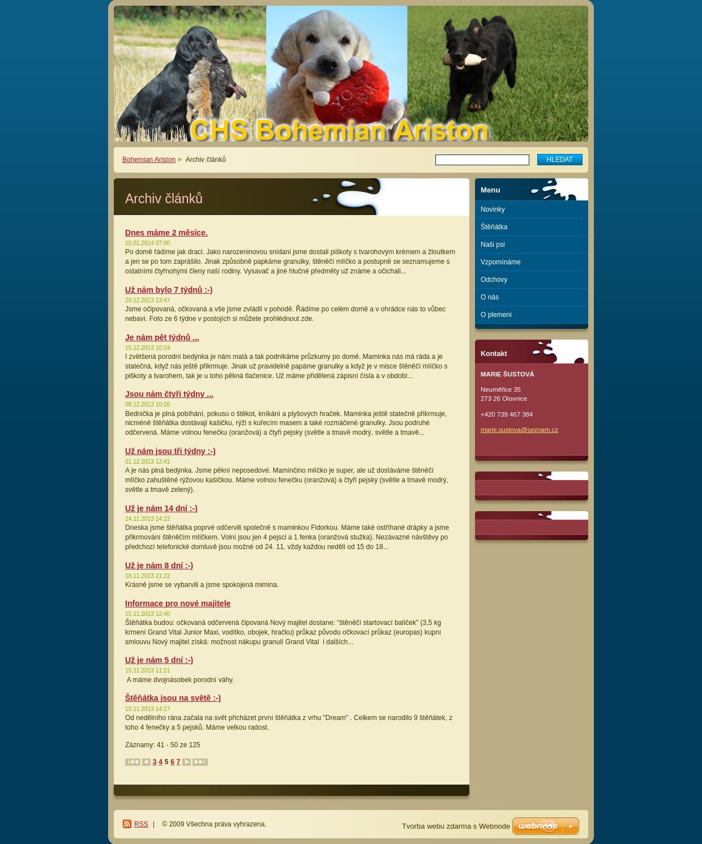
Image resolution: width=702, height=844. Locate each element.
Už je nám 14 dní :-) (161, 508)
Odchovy (494, 280)
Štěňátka (494, 227)
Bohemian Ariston (149, 160)
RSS (141, 824)
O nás (490, 297)
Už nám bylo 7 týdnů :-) (168, 289)
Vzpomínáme (501, 262)
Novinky (493, 209)
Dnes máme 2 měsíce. (166, 232)
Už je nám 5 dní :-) (159, 660)
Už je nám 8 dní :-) (159, 565)
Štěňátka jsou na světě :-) (173, 697)
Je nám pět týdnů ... (162, 337)
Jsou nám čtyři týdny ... (169, 394)
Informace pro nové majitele (177, 603)
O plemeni (496, 315)
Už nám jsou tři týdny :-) (170, 451)
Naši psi (493, 245)
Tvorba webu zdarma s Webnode (456, 826)
